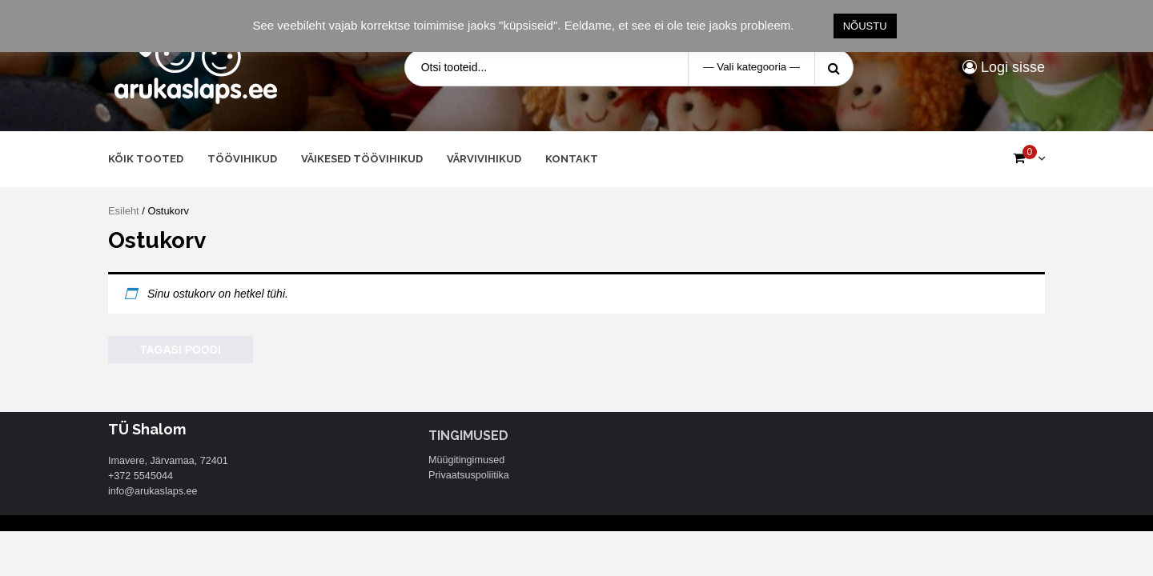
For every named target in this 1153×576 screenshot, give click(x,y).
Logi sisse (1003, 67)
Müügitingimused (466, 460)
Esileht (123, 211)
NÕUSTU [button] (865, 26)
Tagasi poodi (180, 349)
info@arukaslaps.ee (153, 491)
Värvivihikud (484, 159)
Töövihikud (242, 159)
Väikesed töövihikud (362, 159)
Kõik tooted (145, 159)
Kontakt (571, 159)
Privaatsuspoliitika (468, 475)
